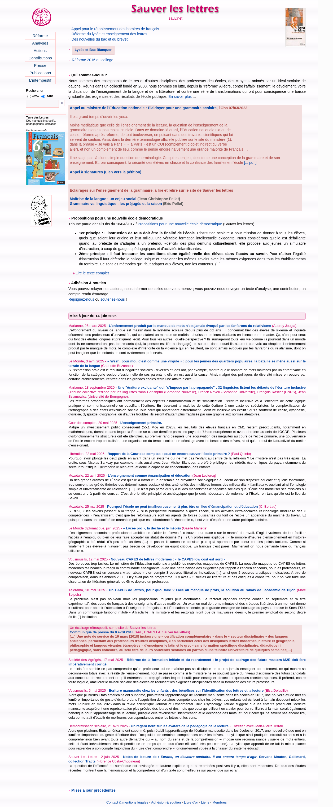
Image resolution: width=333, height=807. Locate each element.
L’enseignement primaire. (141, 423)
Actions (40, 50)
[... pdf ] (250, 162)
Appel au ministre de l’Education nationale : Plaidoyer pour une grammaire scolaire (143, 108)
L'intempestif (40, 80)
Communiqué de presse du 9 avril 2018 (102, 632)
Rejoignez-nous (81, 299)
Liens (205, 802)
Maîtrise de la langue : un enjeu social (103, 199)
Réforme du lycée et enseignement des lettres (109, 34)
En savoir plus (180, 96)
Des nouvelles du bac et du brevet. (100, 39)
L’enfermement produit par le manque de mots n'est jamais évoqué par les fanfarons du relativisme (190, 326)
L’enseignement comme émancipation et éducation (149, 475)
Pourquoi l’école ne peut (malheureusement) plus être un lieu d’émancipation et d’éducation (182, 506)
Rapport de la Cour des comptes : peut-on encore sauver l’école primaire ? (168, 454)
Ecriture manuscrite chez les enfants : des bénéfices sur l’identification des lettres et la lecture (186, 690)
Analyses (40, 43)
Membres (219, 802)
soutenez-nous (112, 299)
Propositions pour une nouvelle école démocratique (180, 224)
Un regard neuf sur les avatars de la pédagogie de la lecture (180, 726)
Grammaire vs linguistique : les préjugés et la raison (116, 203)
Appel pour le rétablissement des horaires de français (115, 29)
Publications (40, 73)
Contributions (40, 58)
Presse (40, 65)
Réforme (40, 35)
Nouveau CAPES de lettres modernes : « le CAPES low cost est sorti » (168, 559)
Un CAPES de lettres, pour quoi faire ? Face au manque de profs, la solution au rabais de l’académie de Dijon (202, 590)
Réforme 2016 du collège (92, 60)
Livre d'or (191, 802)
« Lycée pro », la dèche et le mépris (152, 528)
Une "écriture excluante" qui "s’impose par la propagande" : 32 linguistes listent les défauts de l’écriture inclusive (212, 387)
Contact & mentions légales (127, 802)
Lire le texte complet (91, 273)
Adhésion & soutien (166, 802)
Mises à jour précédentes (93, 790)
